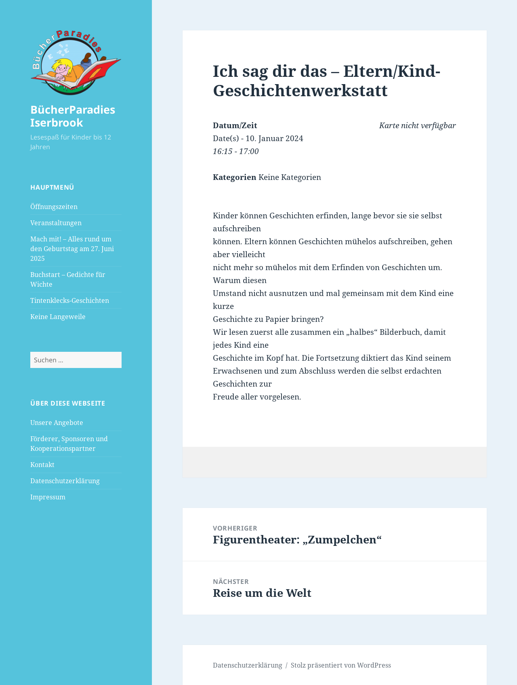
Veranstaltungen (56, 222)
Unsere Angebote (56, 422)
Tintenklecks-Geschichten (69, 300)
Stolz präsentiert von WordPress (341, 665)
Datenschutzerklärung (65, 480)
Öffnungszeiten (54, 206)
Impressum (47, 497)
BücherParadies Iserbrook (72, 116)
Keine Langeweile (58, 316)
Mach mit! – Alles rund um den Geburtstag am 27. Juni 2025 (72, 249)
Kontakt (42, 464)
